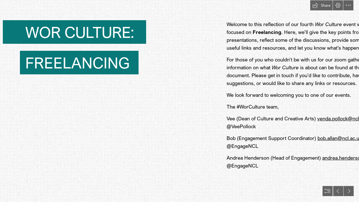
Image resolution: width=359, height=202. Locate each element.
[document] (179, 101)
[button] (321, 5)
